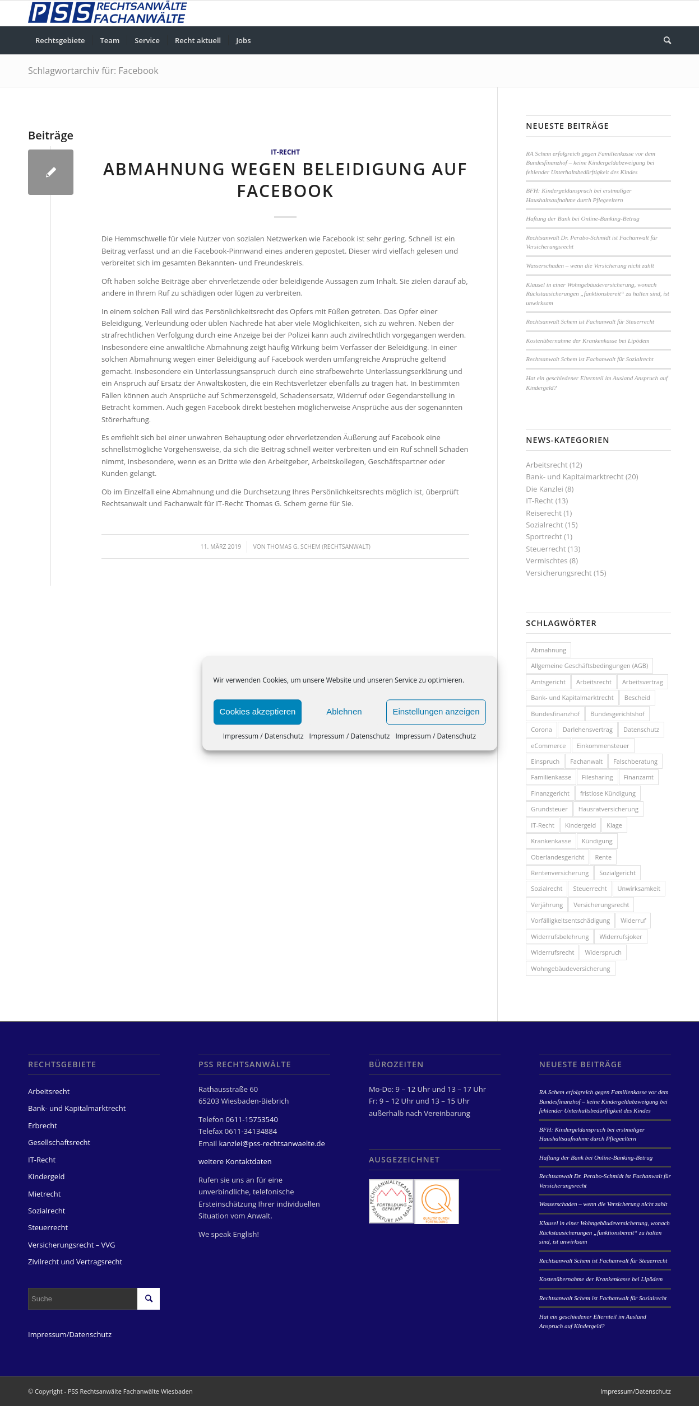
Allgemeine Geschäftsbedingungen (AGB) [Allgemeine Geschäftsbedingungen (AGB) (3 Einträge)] (589, 665)
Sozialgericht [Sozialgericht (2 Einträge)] (617, 872)
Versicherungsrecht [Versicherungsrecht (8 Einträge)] (601, 904)
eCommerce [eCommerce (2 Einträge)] (548, 745)
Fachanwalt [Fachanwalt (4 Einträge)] (586, 761)
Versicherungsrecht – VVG (71, 1245)
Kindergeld (46, 1176)
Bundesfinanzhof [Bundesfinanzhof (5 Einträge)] (555, 713)
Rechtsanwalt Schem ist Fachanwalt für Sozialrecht (590, 359)
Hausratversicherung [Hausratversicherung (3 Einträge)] (608, 809)
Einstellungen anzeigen (435, 711)
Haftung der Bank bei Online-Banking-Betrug (582, 218)
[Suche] (663, 40)
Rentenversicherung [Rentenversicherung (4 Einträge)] (560, 872)
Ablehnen (344, 711)
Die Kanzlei (544, 489)
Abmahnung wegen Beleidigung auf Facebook (285, 179)
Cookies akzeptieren (258, 711)
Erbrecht (42, 1125)
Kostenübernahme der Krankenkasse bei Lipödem (587, 340)
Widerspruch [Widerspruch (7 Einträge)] (603, 952)
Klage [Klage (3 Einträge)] (614, 825)
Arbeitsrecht (546, 465)
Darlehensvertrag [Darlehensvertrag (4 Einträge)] (588, 729)
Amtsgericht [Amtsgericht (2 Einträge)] (548, 682)
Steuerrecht (546, 549)
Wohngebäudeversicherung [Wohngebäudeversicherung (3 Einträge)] (570, 968)
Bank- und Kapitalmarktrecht (574, 476)
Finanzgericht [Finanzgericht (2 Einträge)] (550, 793)
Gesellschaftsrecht (59, 1142)
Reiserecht (544, 513)
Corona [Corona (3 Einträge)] (541, 729)
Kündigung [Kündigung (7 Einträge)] (597, 841)
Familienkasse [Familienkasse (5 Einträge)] (551, 777)
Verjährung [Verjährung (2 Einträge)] (547, 904)
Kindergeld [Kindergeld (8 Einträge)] (580, 825)
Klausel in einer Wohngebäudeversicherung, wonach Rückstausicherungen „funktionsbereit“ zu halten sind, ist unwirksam (597, 293)
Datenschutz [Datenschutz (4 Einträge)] (641, 729)
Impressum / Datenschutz (263, 736)
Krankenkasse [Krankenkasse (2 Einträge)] (551, 841)
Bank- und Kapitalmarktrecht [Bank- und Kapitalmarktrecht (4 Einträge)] (572, 697)
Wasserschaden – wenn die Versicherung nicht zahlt (590, 265)
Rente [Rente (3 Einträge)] (603, 857)
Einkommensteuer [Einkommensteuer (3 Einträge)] (603, 745)
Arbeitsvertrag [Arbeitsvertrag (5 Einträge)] (642, 682)
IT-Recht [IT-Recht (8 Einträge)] (542, 825)
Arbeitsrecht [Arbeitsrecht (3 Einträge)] (594, 682)
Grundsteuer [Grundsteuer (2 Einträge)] (549, 809)
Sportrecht (544, 536)
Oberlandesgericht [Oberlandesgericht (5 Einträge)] (557, 857)
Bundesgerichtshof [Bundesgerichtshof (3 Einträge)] (617, 713)
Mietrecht (44, 1194)
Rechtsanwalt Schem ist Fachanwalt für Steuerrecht (590, 321)
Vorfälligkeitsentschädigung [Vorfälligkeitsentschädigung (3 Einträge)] (570, 920)
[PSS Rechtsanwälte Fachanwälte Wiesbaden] (107, 13)
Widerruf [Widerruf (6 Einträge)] (633, 920)
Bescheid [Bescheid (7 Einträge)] (637, 697)
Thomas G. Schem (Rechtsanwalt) (319, 546)
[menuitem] (60, 40)
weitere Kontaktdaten (235, 1161)
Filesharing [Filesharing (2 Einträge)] (597, 777)
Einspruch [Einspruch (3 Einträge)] (545, 761)
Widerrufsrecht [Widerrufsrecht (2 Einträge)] (552, 952)
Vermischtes (546, 560)
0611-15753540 (252, 1119)
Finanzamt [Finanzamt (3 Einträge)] (639, 777)
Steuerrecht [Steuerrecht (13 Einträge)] (590, 888)
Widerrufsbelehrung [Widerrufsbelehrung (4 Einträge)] (560, 936)
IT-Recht (285, 151)
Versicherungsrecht (558, 573)
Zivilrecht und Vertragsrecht (75, 1261)
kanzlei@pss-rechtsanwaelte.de (272, 1143)
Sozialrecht (544, 525)
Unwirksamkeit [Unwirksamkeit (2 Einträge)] (639, 888)
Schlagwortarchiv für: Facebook (93, 70)
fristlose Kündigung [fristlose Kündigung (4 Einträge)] (608, 793)
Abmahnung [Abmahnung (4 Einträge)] (548, 650)
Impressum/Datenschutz (70, 1334)
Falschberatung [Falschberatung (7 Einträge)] (635, 761)
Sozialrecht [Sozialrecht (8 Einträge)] (546, 888)
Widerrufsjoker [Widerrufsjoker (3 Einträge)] (620, 936)
